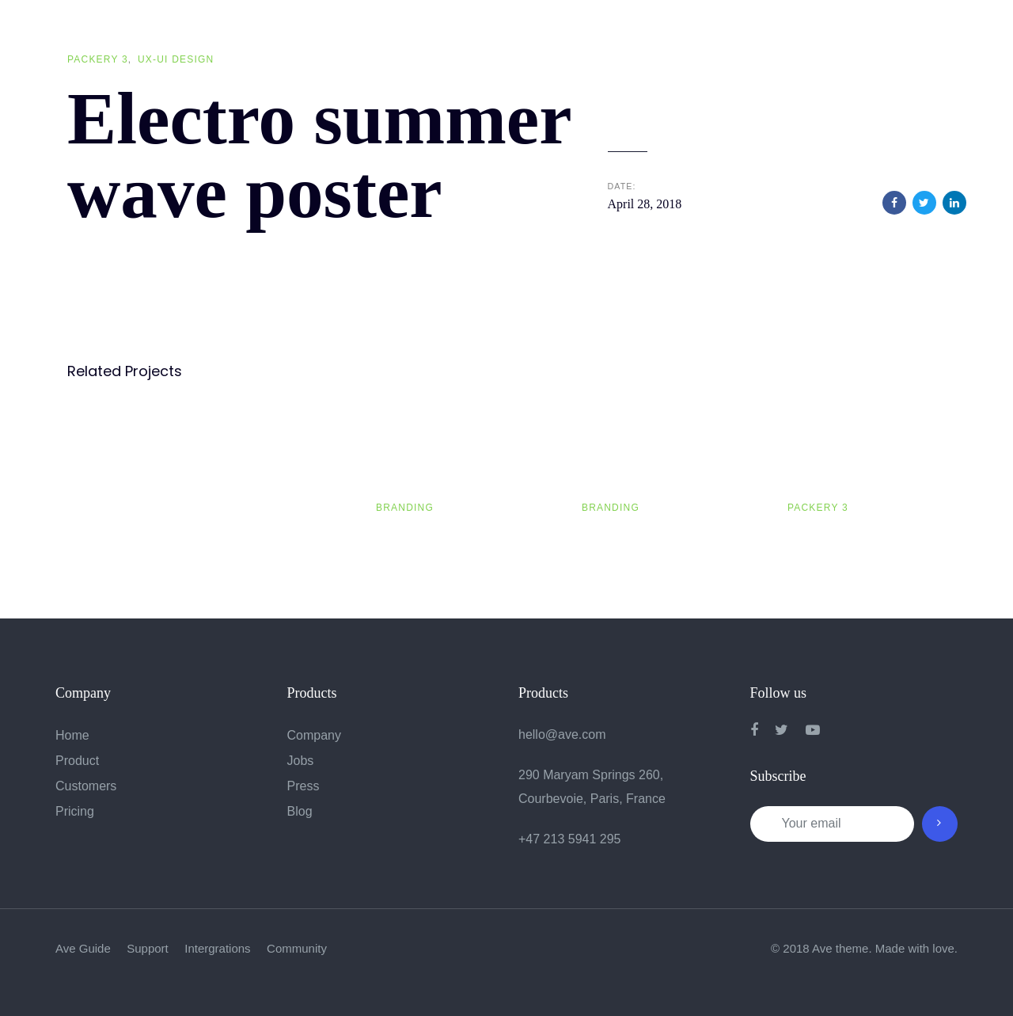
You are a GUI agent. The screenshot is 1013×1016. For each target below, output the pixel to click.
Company (314, 735)
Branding (405, 507)
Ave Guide (83, 948)
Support (148, 948)
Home (72, 735)
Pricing (74, 811)
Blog (300, 811)
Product (77, 760)
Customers (85, 786)
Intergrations (217, 948)
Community (297, 948)
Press (303, 786)
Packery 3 (97, 59)
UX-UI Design (176, 59)
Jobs (300, 760)
